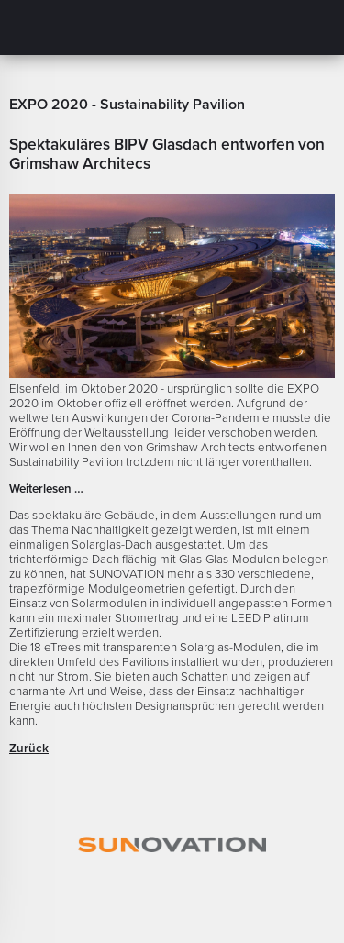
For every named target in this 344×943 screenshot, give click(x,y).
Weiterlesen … (46, 489)
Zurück (29, 748)
